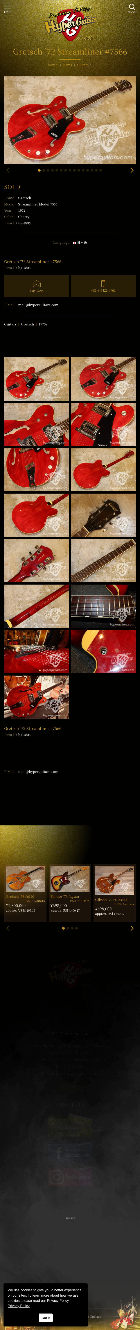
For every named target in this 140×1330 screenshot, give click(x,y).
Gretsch (24, 197)
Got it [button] (45, 1318)
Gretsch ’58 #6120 (20, 896)
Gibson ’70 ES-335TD (112, 899)
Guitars (10, 324)
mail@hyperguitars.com (38, 304)
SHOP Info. (70, 1086)
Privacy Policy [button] (19, 1306)
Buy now (36, 290)
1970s (43, 324)
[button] (39, 170)
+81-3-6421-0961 (103, 290)
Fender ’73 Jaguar (64, 896)
